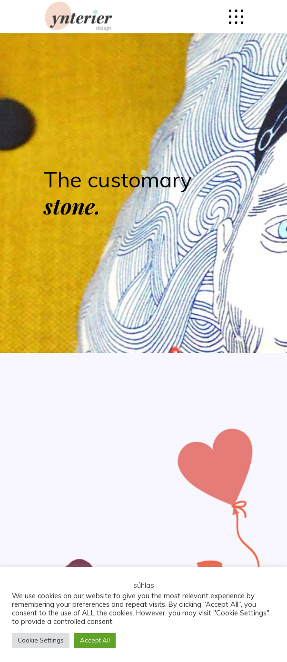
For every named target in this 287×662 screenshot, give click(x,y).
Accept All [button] (95, 640)
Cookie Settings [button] (41, 640)
